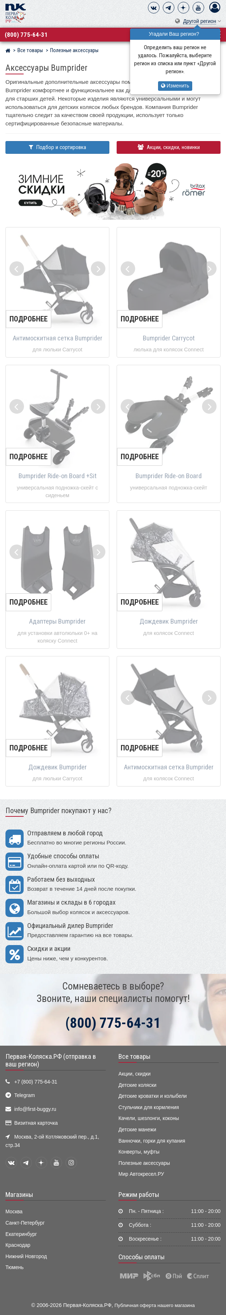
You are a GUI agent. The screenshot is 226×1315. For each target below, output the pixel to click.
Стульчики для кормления (148, 1107)
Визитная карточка (36, 1123)
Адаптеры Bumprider (57, 621)
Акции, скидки (134, 1074)
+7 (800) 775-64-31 (35, 1082)
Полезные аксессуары (144, 1163)
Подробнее (28, 319)
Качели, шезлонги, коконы (148, 1118)
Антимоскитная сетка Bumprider (57, 338)
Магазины (19, 1195)
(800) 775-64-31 (26, 34)
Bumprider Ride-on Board (169, 476)
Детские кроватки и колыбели (152, 1096)
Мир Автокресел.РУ (141, 1174)
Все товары (134, 1057)
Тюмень (14, 1267)
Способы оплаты (141, 1257)
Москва (14, 1211)
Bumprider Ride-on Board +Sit (58, 476)
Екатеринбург (21, 1234)
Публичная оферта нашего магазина (154, 1305)
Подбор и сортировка (57, 147)
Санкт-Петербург (25, 1223)
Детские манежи (137, 1129)
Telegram (24, 1095)
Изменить (175, 86)
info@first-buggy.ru (35, 1109)
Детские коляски (137, 1085)
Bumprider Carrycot (169, 338)
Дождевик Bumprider (169, 621)
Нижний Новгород (26, 1256)
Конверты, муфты (139, 1152)
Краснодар (18, 1245)
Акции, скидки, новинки (169, 147)
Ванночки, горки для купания (151, 1141)
